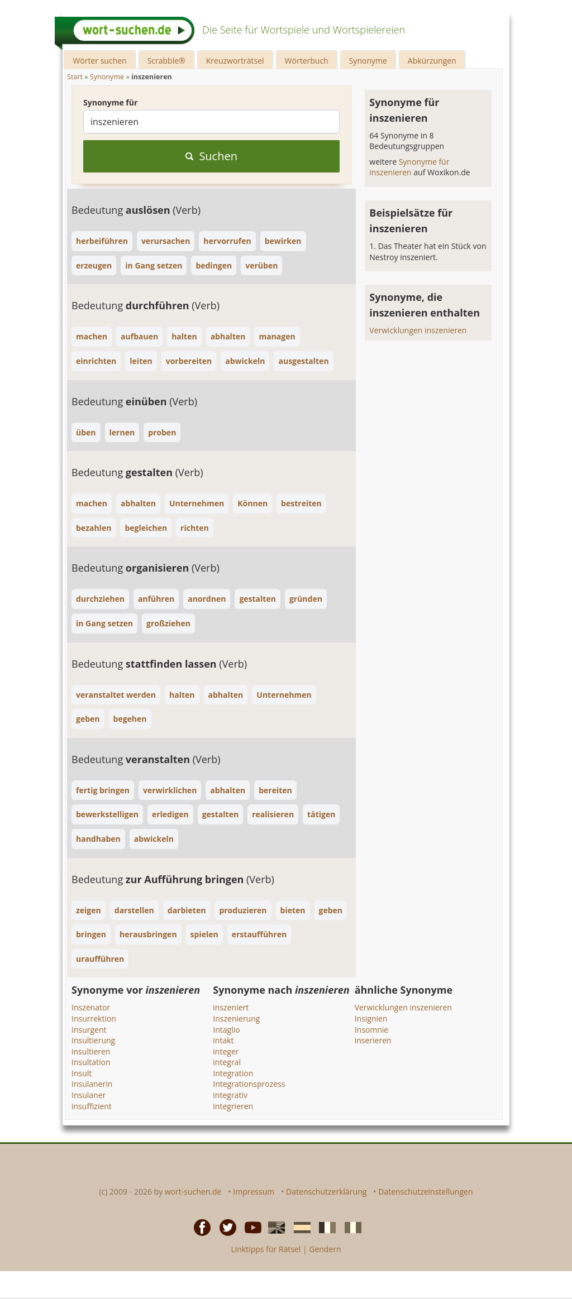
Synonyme (368, 60)
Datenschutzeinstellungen (425, 1191)
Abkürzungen (432, 60)
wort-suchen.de (193, 1191)
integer (226, 1051)
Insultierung (93, 1040)
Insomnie (372, 1029)
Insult (82, 1073)
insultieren (91, 1051)
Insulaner (89, 1095)
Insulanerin (92, 1083)
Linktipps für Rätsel (266, 1249)
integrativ (230, 1095)
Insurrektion (94, 1018)
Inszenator (91, 1007)
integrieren (233, 1106)
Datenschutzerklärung (326, 1191)
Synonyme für (110, 102)
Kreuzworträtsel (235, 60)
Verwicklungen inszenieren (417, 330)
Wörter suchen (99, 60)
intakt (223, 1040)
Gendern (325, 1249)
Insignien (371, 1018)
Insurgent (89, 1029)
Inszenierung (236, 1018)
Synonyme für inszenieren (409, 167)
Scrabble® (166, 60)
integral (227, 1062)
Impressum (253, 1191)
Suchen (211, 156)
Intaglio (226, 1029)
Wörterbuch (306, 60)
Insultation (91, 1062)
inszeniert (231, 1007)
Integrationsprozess (249, 1083)
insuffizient (92, 1106)
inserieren (373, 1040)
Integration (233, 1073)
